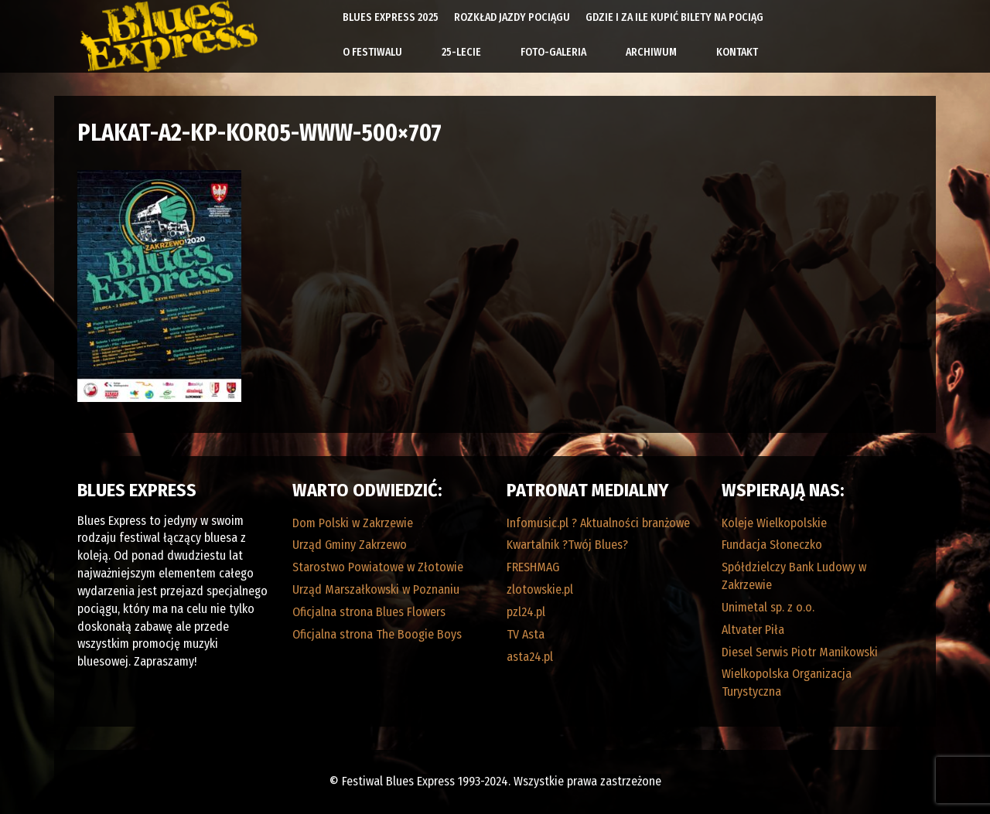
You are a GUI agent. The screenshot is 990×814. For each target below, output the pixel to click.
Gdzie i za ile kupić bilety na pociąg (674, 17)
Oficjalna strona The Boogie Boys (377, 634)
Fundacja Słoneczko (772, 544)
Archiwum (651, 52)
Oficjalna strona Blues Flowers (369, 612)
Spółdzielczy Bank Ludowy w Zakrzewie (794, 576)
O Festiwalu (372, 52)
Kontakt (737, 52)
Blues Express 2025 (391, 17)
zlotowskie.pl (540, 589)
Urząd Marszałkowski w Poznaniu (375, 589)
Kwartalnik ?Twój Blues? (567, 544)
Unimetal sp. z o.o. (768, 607)
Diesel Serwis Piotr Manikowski (800, 652)
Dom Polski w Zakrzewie (352, 523)
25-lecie (461, 52)
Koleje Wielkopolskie (774, 523)
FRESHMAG (533, 567)
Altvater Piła (753, 629)
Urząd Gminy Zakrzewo (349, 544)
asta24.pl (530, 656)
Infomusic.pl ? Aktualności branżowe (598, 523)
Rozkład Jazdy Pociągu (512, 17)
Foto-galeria (553, 52)
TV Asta (525, 634)
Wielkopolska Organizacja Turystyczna (787, 682)
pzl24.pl (526, 612)
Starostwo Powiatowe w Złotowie (377, 567)
